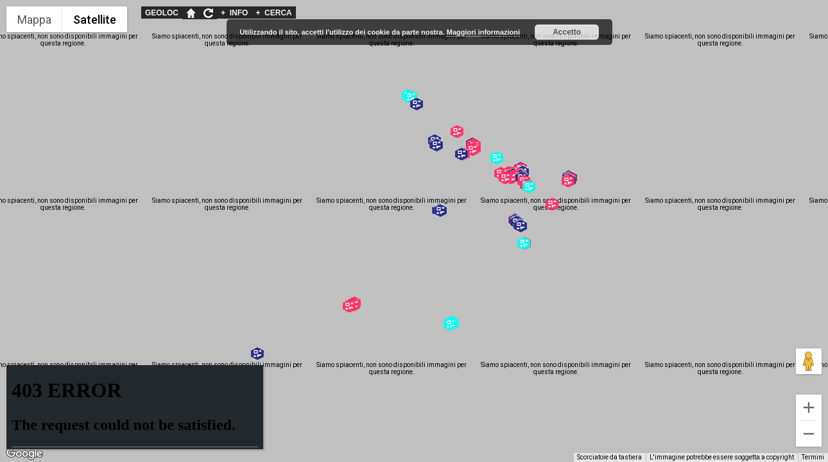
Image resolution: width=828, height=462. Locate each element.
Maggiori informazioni (483, 32)
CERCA (273, 12)
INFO (234, 12)
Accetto (567, 32)
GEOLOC (161, 12)
